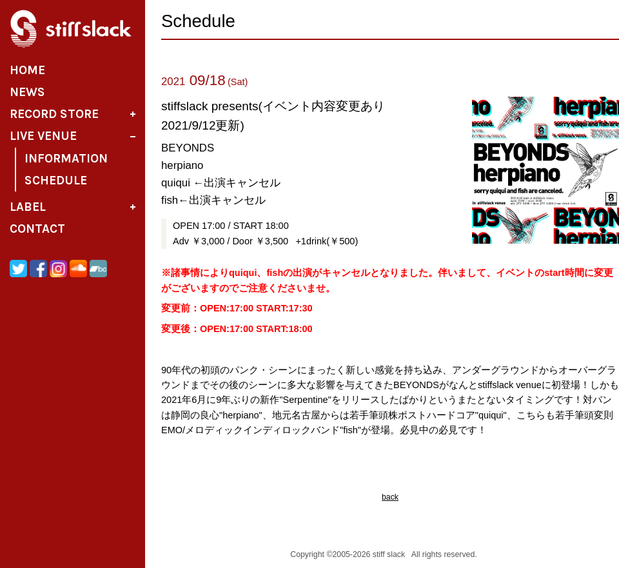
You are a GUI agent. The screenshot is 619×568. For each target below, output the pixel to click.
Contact (37, 229)
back (390, 497)
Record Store (54, 114)
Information (66, 159)
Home (27, 70)
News (27, 92)
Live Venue (43, 136)
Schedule (56, 180)
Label (28, 207)
